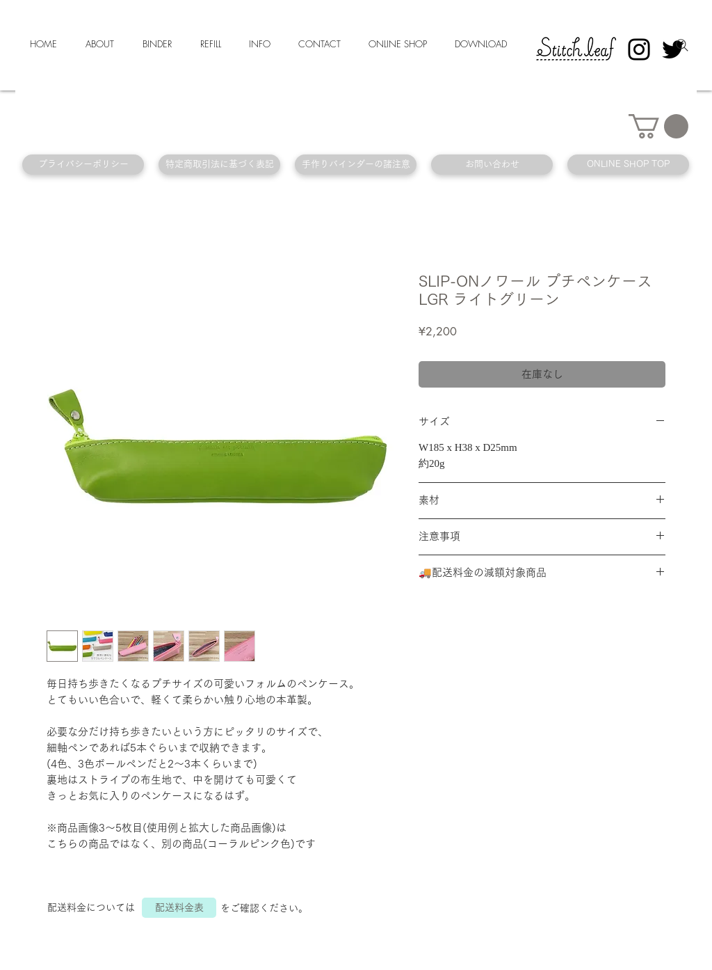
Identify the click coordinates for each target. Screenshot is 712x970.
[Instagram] (639, 49)
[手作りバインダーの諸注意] (355, 164)
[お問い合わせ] (492, 164)
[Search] (682, 45)
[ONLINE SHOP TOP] (628, 164)
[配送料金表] (179, 908)
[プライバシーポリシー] (83, 164)
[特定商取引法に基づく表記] (219, 164)
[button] (658, 126)
